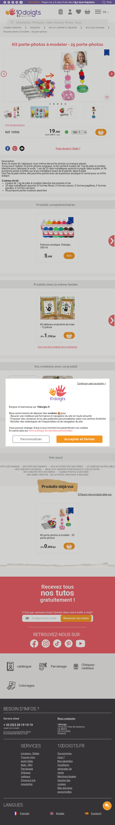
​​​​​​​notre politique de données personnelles (50, 430)
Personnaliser (31, 439)
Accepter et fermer (79, 439)
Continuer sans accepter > (91, 383)
